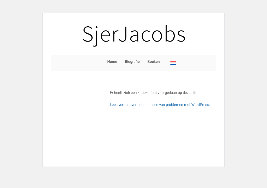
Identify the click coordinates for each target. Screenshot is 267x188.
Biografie (132, 62)
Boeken (154, 62)
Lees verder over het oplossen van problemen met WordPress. (160, 105)
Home (112, 62)
